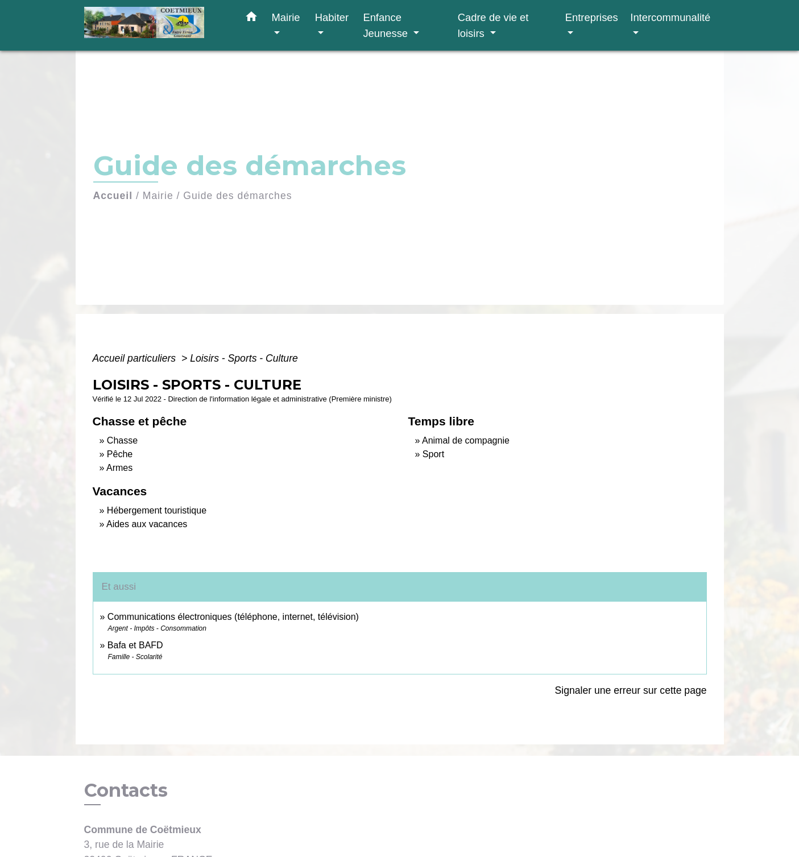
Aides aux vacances (146, 524)
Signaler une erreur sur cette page (631, 690)
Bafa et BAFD (135, 645)
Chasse (122, 440)
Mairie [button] (286, 17)
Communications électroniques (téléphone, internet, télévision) (233, 617)
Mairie (158, 195)
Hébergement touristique (156, 510)
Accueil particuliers (136, 358)
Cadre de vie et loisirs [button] (493, 25)
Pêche (120, 454)
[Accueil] (155, 25)
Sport (433, 454)
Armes (119, 468)
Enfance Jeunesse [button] (387, 25)
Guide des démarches (237, 195)
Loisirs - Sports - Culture (244, 358)
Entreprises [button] (591, 17)
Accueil (113, 195)
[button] (251, 18)
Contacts (126, 790)
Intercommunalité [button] (670, 17)
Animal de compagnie (466, 440)
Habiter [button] (332, 17)
